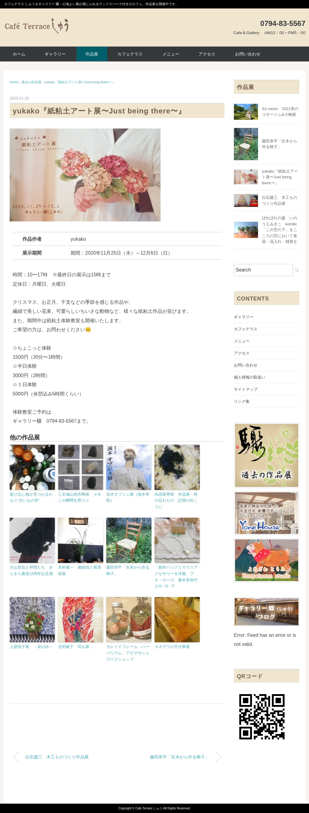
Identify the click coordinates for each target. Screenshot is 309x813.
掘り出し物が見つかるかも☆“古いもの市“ (31, 497)
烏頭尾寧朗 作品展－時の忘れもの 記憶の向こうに (176, 500)
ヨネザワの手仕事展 (172, 646)
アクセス (207, 54)
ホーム (19, 54)
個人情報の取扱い (249, 377)
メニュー (170, 54)
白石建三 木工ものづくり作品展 (57, 756)
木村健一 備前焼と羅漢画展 (79, 570)
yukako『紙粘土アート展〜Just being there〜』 (79, 82)
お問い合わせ (247, 54)
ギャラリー (55, 54)
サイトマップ (245, 389)
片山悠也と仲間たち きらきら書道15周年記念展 (31, 570)
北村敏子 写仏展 (73, 646)
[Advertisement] (117, 720)
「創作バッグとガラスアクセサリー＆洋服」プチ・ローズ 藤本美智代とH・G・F (176, 576)
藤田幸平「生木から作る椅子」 (127, 570)
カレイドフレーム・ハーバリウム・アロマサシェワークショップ (127, 653)
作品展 (91, 54)
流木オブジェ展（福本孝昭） (127, 497)
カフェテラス (130, 54)
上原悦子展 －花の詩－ (31, 646)
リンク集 (242, 401)
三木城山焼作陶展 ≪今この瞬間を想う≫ (79, 497)
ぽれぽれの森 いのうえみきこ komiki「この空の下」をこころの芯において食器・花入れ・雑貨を (279, 230)
